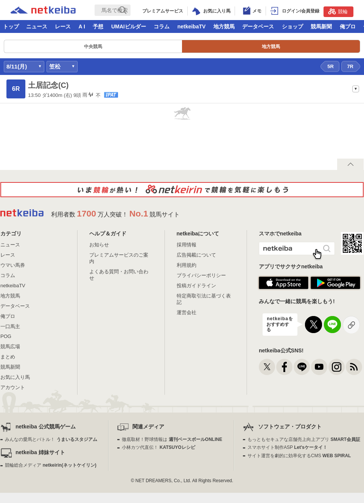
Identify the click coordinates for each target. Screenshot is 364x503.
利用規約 (186, 265)
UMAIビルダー (128, 26)
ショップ (292, 26)
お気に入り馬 (15, 377)
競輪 (338, 11)
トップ (11, 26)
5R (330, 66)
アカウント (12, 387)
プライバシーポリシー (201, 275)
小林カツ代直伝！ (158, 447)
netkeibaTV (191, 26)
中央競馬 (93, 46)
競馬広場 (10, 346)
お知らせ (99, 245)
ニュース (36, 26)
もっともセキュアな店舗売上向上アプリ (303, 439)
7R (350, 66)
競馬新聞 (321, 26)
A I (82, 26)
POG (5, 336)
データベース (258, 26)
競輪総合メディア (50, 465)
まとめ (7, 357)
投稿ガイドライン (196, 285)
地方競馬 (224, 26)
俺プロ (348, 26)
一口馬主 (10, 326)
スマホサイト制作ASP (287, 447)
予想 (98, 26)
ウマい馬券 (12, 265)
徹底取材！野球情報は (172, 439)
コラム (162, 26)
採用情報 (186, 245)
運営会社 (186, 312)
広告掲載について (196, 255)
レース (63, 26)
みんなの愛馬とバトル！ (51, 439)
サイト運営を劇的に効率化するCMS (299, 455)
